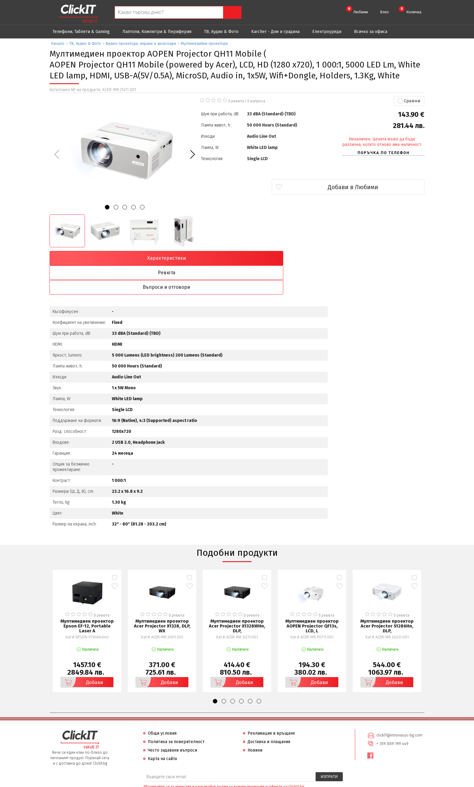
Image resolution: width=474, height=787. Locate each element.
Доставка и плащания (269, 713)
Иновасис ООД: (205, 782)
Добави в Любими (388, 187)
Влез (384, 12)
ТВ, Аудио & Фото (221, 31)
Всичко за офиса (370, 31)
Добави (83, 654)
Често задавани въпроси (172, 721)
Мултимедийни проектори (204, 43)
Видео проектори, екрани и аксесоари (141, 43)
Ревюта (190, 258)
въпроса (256, 101)
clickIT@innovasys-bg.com (399, 706)
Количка (410, 10)
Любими (357, 10)
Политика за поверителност (176, 713)
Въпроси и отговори (284, 258)
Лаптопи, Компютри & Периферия (156, 31)
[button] (192, 154)
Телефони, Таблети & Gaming (81, 31)
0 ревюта (236, 101)
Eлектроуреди (326, 31)
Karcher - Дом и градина (275, 31)
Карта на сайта (162, 730)
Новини (255, 721)
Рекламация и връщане (271, 704)
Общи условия (162, 704)
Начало (57, 43)
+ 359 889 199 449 (392, 714)
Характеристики (95, 258)
